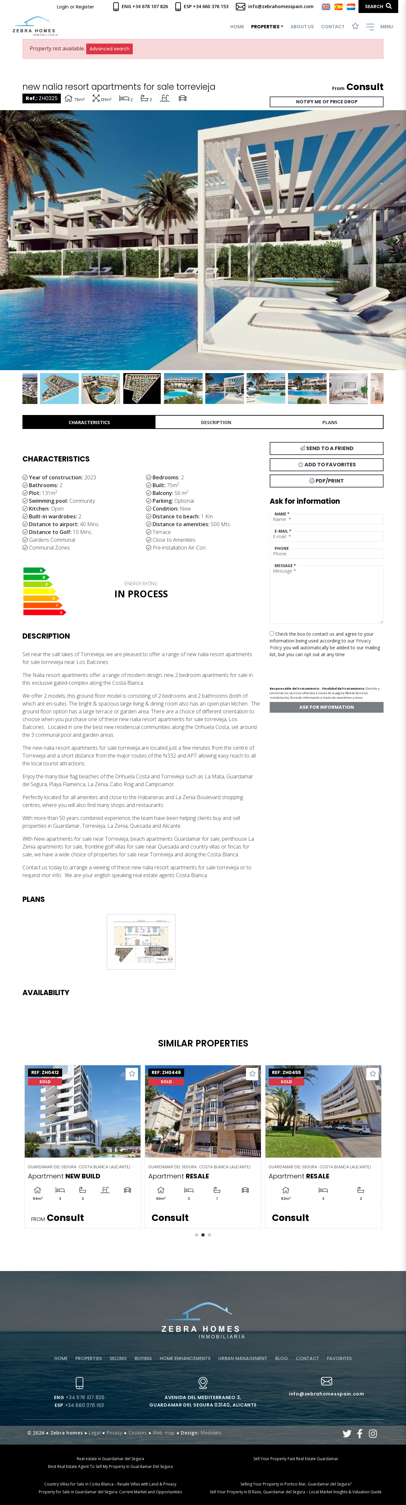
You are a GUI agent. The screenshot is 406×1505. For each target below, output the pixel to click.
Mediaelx (211, 1433)
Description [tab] (216, 422)
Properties (88, 1358)
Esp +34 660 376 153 (201, 6)
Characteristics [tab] (89, 422)
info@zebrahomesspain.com (275, 6)
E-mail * (283, 531)
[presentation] (304, 669)
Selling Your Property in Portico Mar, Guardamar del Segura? (295, 1484)
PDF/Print (326, 481)
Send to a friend (327, 448)
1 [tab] (196, 1235)
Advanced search (109, 48)
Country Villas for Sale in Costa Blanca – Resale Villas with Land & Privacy (110, 1484)
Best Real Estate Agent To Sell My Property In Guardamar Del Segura (110, 1466)
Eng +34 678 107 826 (140, 6)
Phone (282, 548)
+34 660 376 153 (79, 1405)
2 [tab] (203, 1235)
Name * (282, 514)
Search (378, 6)
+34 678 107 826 (79, 1397)
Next (398, 240)
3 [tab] (209, 1235)
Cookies (138, 1433)
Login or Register (75, 7)
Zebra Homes (35, 26)
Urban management (242, 1358)
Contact (333, 26)
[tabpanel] (82, 1147)
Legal (95, 1433)
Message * (285, 565)
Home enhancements (185, 1358)
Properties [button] (265, 26)
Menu (379, 26)
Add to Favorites (327, 464)
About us (302, 26)
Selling (118, 1358)
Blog (281, 1358)
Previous (8, 240)
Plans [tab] (329, 422)
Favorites (339, 1358)
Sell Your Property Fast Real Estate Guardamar (295, 1458)
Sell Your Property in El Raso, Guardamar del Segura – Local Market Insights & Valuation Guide (296, 1492)
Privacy (114, 1433)
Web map (164, 1433)
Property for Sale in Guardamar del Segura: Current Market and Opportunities (110, 1492)
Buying (143, 1358)
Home (237, 26)
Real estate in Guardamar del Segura (110, 1458)
